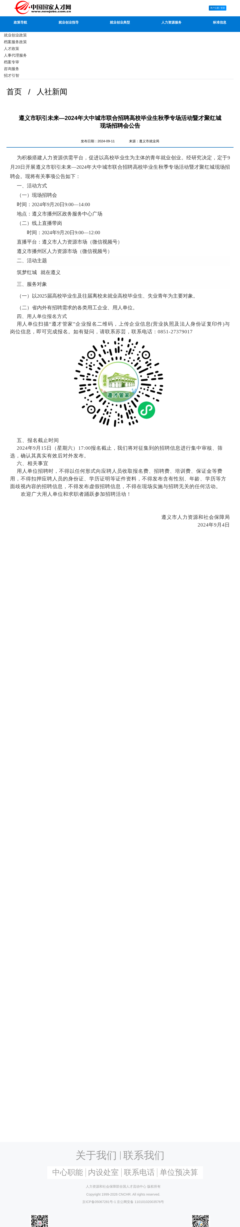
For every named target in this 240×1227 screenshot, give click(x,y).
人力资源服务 (171, 22)
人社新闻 (52, 91)
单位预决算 (179, 1172)
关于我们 (96, 1155)
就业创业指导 (69, 22)
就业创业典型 (120, 22)
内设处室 (103, 1172)
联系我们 (143, 1155)
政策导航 (20, 22)
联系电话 (139, 1172)
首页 (14, 91)
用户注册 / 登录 (217, 7)
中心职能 (67, 1172)
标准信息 (219, 22)
